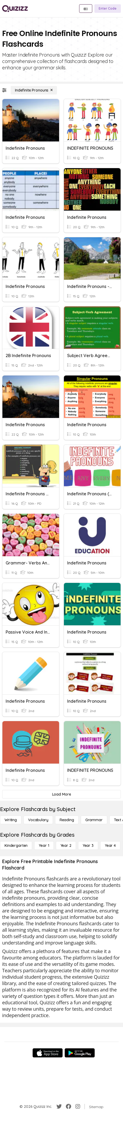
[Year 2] (66, 845)
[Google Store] (80, 1052)
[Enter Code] (107, 8)
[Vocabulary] (38, 820)
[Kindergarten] (16, 845)
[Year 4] (110, 845)
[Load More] (61, 794)
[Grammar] (94, 820)
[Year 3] (88, 845)
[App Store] (48, 1052)
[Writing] (10, 820)
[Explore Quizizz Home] (15, 8)
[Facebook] (68, 1106)
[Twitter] (59, 1106)
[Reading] (67, 820)
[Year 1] (43, 845)
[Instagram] (77, 1106)
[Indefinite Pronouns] (34, 90)
